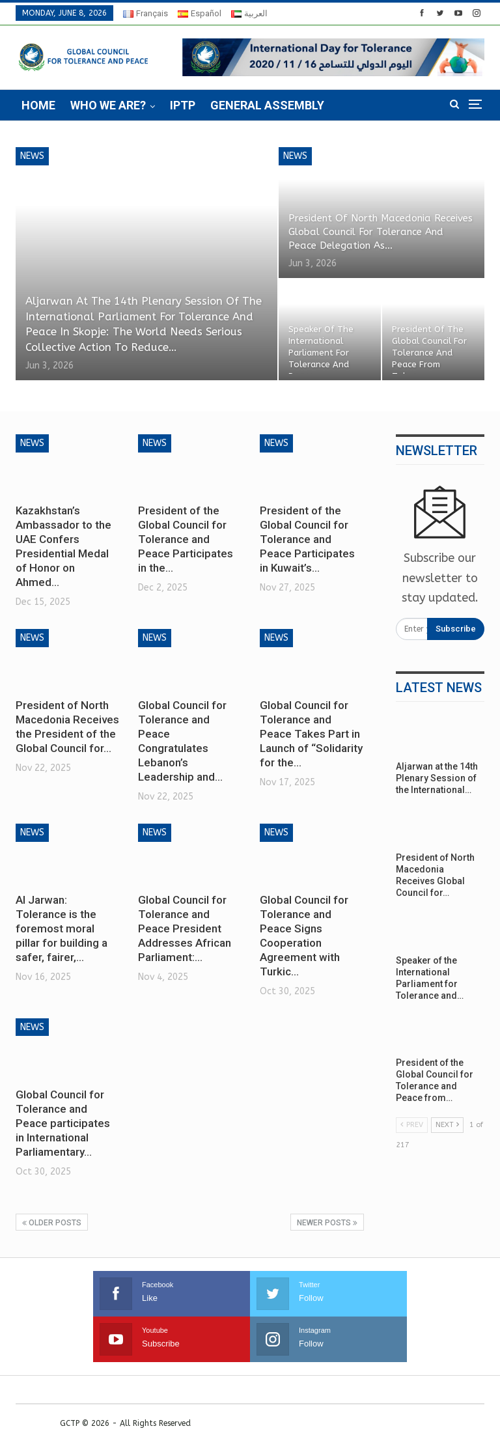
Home (38, 105)
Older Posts (51, 1222)
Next (447, 1125)
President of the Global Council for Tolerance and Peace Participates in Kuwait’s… (307, 539)
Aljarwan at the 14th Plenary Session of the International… (437, 778)
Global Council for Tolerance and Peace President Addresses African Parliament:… (184, 928)
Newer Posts (327, 1222)
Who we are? (108, 105)
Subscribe (456, 629)
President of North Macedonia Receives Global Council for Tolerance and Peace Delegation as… (380, 231)
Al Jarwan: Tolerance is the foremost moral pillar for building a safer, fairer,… (61, 928)
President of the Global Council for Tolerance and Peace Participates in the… (185, 539)
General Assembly (267, 105)
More (355, 105)
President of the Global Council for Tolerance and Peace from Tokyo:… (429, 353)
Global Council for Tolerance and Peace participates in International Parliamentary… (63, 1123)
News (32, 155)
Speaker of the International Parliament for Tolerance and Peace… (321, 353)
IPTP (182, 105)
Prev (411, 1125)
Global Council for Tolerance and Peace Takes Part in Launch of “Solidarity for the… (311, 734)
